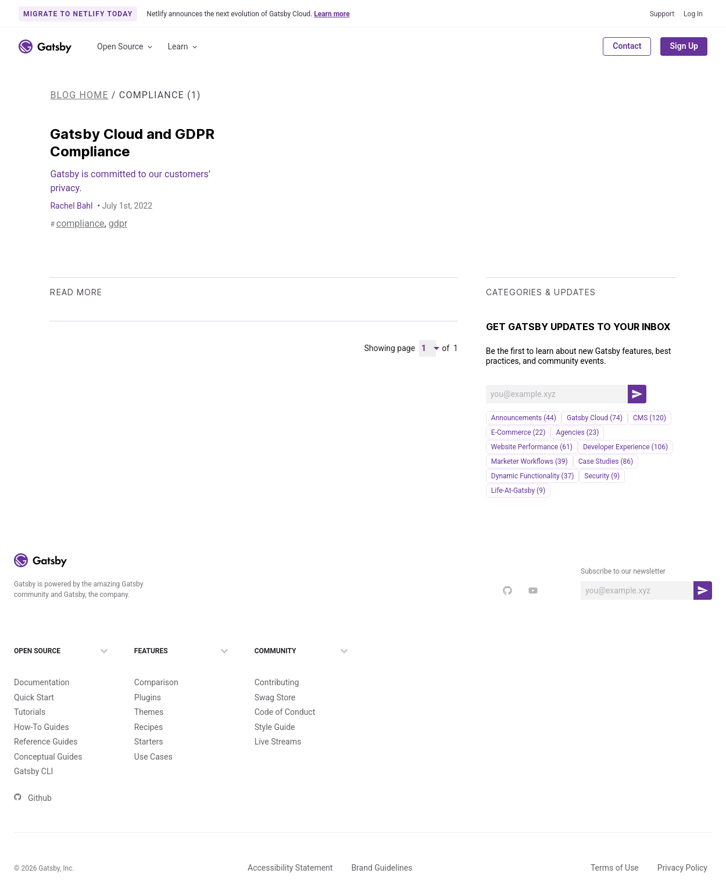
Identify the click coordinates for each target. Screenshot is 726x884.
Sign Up (684, 46)
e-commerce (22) (518, 432)
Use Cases (153, 737)
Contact (627, 46)
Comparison (156, 663)
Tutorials (29, 692)
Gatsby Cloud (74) (595, 418)
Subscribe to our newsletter (623, 571)
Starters (148, 722)
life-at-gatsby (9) (518, 490)
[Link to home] (45, 46)
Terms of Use (615, 848)
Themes (148, 692)
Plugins (147, 678)
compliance (74, 224)
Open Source (125, 47)
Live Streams (278, 722)
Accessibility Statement (290, 848)
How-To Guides (41, 708)
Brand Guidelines (381, 848)
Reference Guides (45, 722)
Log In (693, 14)
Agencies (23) (577, 432)
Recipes (148, 708)
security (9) (602, 476)
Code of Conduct (285, 692)
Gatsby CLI (33, 752)
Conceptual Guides (48, 737)
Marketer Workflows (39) (529, 461)
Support (662, 14)
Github (33, 778)
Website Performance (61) (532, 447)
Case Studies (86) (606, 461)
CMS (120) (649, 418)
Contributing (277, 663)
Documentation (42, 663)
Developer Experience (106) (625, 447)
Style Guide (275, 708)
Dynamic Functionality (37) (532, 476)
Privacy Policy (682, 848)
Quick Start (34, 678)
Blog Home (79, 95)
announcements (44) (523, 418)
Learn (183, 47)
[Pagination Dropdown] (427, 348)
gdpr (102, 224)
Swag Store (275, 678)
